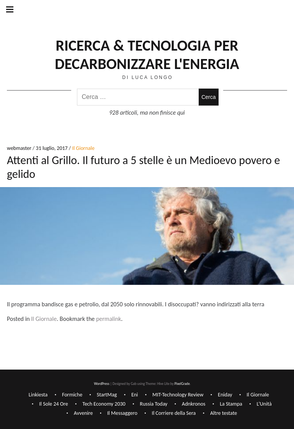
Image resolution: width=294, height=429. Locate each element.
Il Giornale (83, 148)
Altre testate (223, 413)
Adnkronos (193, 404)
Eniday (225, 394)
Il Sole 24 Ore (53, 404)
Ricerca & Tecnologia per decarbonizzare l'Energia (147, 54)
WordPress (101, 383)
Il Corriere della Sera (174, 413)
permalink (108, 318)
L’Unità (263, 404)
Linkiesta (38, 394)
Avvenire (83, 413)
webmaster (20, 148)
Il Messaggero (122, 413)
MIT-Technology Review (177, 394)
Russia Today (153, 404)
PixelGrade (182, 383)
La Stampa (231, 404)
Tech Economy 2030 (103, 404)
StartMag (107, 394)
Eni (134, 394)
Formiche (72, 394)
